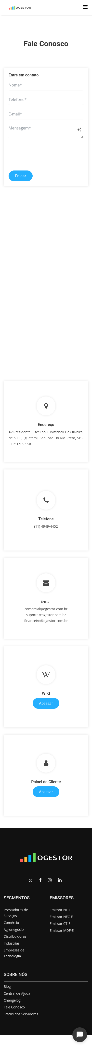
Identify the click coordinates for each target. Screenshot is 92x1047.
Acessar (46, 703)
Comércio (11, 922)
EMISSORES (62, 897)
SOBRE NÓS (15, 974)
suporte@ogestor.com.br (46, 614)
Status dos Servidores (21, 1014)
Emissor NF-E (60, 909)
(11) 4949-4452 (46, 526)
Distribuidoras (15, 936)
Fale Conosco (14, 1007)
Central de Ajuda (17, 993)
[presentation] (46, 153)
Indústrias (12, 943)
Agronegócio (14, 929)
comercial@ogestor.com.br (46, 609)
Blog (7, 986)
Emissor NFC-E (61, 916)
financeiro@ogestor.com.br (46, 620)
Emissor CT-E (60, 923)
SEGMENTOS (17, 897)
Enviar (20, 176)
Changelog (12, 1000)
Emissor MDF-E (62, 930)
